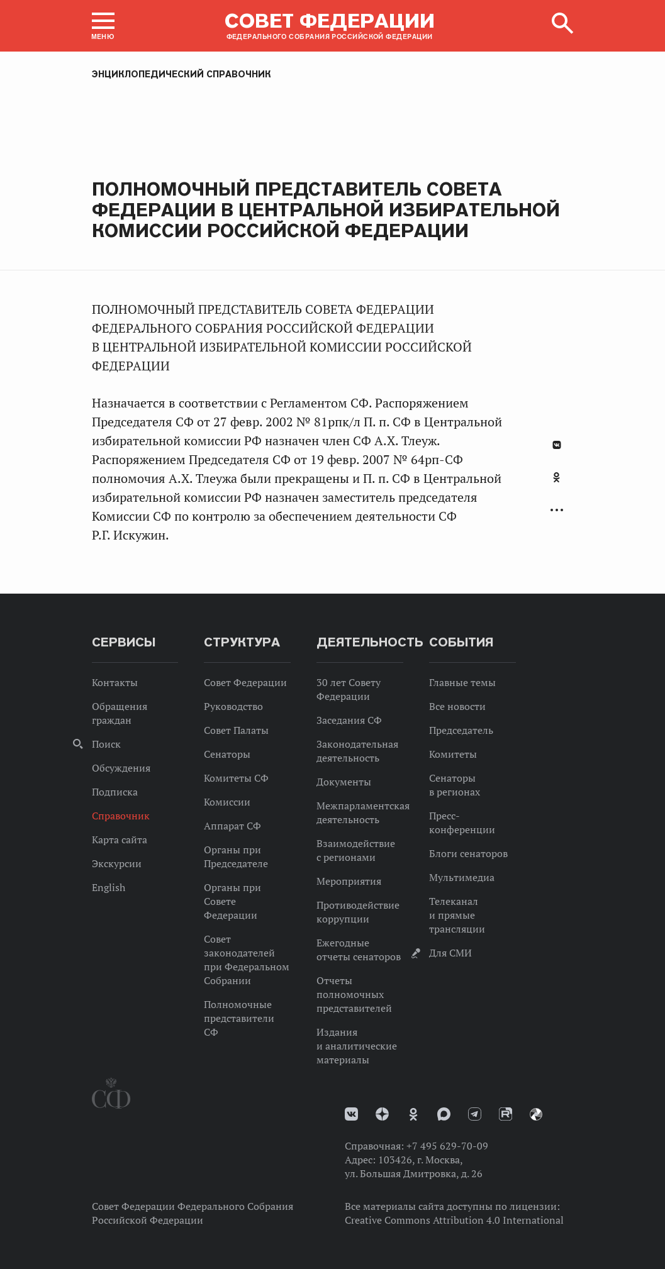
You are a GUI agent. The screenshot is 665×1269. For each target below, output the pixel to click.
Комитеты (453, 754)
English (108, 887)
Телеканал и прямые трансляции (457, 915)
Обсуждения (121, 768)
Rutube (505, 1114)
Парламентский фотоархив (536, 1114)
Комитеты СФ (236, 778)
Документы (343, 781)
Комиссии (227, 801)
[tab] (557, 484)
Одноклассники (556, 477)
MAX (443, 1114)
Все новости (457, 706)
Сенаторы (227, 754)
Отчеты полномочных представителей (354, 994)
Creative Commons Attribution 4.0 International (454, 1220)
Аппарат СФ (232, 825)
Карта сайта (119, 839)
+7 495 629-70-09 (447, 1145)
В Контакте (557, 445)
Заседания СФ (349, 720)
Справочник (121, 815)
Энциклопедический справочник (181, 74)
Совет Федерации (245, 682)
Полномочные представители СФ (239, 1018)
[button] (103, 26)
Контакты (115, 682)
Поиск (106, 744)
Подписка (115, 791)
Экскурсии (117, 863)
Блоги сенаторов (468, 853)
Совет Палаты (236, 730)
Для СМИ (450, 952)
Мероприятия (348, 881)
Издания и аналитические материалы (356, 1046)
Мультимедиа (462, 877)
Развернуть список (556, 510)
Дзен (382, 1114)
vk (351, 1114)
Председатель (461, 730)
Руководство (233, 706)
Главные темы (462, 682)
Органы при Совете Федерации (232, 901)
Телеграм (474, 1114)
